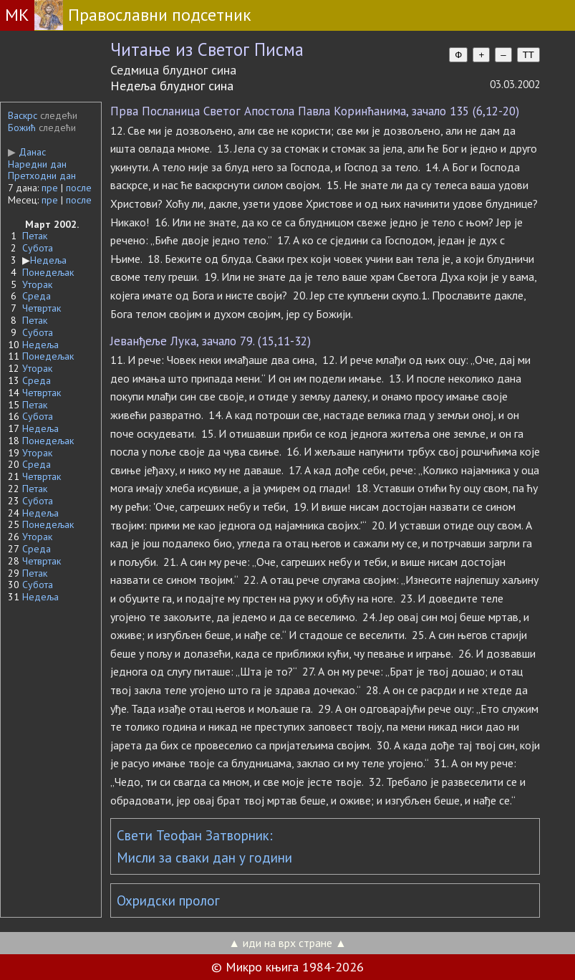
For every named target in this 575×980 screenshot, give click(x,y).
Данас (27, 151)
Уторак (37, 284)
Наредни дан (37, 164)
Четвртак (41, 308)
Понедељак (48, 272)
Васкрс (22, 115)
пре (50, 187)
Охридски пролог (168, 900)
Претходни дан (42, 175)
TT (528, 54)
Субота (37, 247)
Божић (22, 127)
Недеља (48, 260)
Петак (34, 235)
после (79, 187)
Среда (36, 295)
